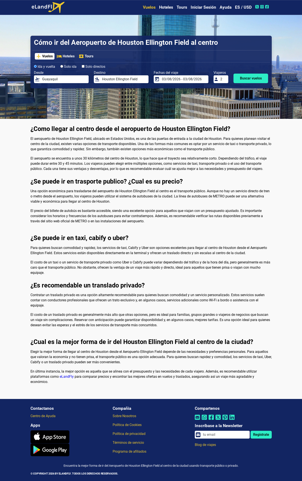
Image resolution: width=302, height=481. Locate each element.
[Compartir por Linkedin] (232, 420)
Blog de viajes (205, 445)
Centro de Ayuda (43, 416)
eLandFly (67, 376)
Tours (182, 7)
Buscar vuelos (251, 78)
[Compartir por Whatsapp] (204, 420)
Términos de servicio (128, 443)
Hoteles (166, 7)
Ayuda (226, 7)
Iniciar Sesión (203, 7)
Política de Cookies (127, 425)
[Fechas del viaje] (183, 79)
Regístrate (261, 435)
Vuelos (149, 7)
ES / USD (243, 7)
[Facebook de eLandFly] (267, 7)
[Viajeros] (223, 79)
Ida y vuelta (44, 67)
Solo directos (93, 67)
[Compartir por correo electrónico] (197, 420)
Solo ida (68, 67)
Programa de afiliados (129, 451)
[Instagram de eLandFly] (262, 7)
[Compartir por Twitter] (218, 420)
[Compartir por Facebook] (211, 420)
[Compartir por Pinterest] (225, 420)
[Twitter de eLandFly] (257, 7)
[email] (224, 435)
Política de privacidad (129, 434)
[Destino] (123, 79)
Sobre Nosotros (124, 416)
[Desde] (64, 79)
